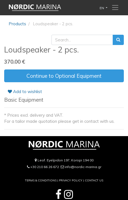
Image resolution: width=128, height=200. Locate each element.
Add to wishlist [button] (25, 91)
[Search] (118, 40)
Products (17, 23)
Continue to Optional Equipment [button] (64, 75)
